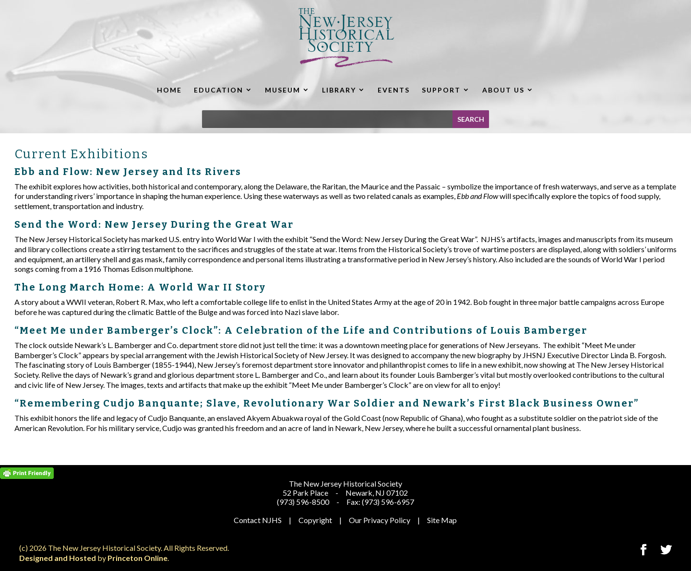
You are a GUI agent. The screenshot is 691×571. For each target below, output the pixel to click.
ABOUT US (503, 90)
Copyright (315, 519)
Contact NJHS (258, 519)
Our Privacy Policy (379, 519)
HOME (169, 90)
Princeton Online (137, 557)
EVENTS (394, 90)
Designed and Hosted (57, 557)
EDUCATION (218, 90)
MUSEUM (282, 90)
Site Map (442, 519)
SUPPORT (441, 90)
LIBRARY (339, 90)
